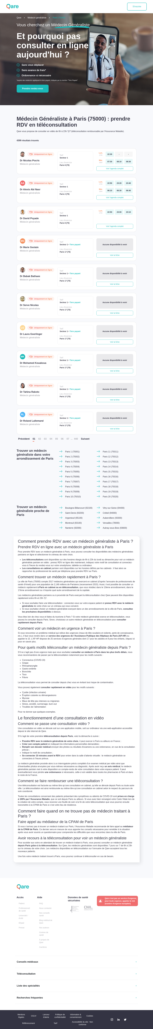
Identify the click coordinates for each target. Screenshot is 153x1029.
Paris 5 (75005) (72, 472)
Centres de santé (43, 933)
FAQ (41, 903)
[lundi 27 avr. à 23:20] (119, 183)
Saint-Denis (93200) (74, 513)
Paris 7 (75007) (72, 482)
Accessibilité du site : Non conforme (82, 1023)
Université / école (23, 916)
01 (34, 439)
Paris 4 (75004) (72, 467)
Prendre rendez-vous (32, 88)
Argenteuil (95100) (73, 518)
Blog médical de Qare (45, 921)
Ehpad (21, 923)
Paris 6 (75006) (72, 477)
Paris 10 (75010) (73, 497)
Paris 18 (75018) (110, 487)
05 (56, 439)
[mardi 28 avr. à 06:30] (119, 190)
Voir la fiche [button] (115, 255)
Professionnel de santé (24, 909)
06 (62, 439)
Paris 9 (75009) (72, 492)
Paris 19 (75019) (110, 492)
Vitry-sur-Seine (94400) (113, 508)
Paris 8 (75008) (72, 487)
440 (76, 439)
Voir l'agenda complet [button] (114, 168)
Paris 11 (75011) (110, 452)
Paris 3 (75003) (72, 462)
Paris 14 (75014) (110, 467)
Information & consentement (75, 1015)
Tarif (55, 1023)
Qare (19, 18)
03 (45, 439)
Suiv (85, 438)
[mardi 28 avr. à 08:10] (119, 161)
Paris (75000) (59, 18)
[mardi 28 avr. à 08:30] (128, 161)
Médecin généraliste (37, 18)
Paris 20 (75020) (110, 497)
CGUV (33, 1016)
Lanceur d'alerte (46, 1015)
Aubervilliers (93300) (112, 518)
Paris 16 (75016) (110, 477)
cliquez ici (35, 647)
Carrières (43, 947)
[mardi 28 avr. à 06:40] (128, 190)
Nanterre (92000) (73, 528)
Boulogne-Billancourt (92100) (78, 508)
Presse (22, 928)
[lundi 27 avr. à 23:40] (128, 183)
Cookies (89, 1016)
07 (68, 439)
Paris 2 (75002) (72, 457)
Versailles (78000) (111, 523)
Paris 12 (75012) (110, 457)
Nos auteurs (44, 928)
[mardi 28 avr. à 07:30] (110, 161)
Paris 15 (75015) (110, 472)
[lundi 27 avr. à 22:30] (110, 154)
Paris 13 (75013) (110, 462)
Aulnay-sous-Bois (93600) (115, 528)
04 (51, 439)
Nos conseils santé (44, 914)
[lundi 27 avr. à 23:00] (119, 212)
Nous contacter (45, 908)
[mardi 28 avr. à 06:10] (110, 190)
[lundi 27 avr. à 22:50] (110, 183)
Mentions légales (21, 1015)
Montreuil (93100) (73, 523)
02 (39, 439)
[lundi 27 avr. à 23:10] (128, 212)
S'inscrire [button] (137, 6)
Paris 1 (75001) (72, 452)
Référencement (28, 1023)
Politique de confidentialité (60, 1015)
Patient (22, 903)
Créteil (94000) (110, 513)
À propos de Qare (44, 941)
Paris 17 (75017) (110, 482)
